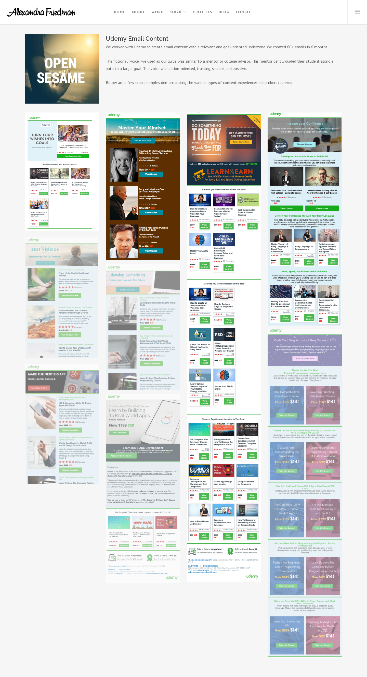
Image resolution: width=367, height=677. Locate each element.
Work (157, 12)
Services (178, 12)
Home (119, 12)
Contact (244, 12)
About (138, 12)
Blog (224, 12)
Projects (202, 12)
